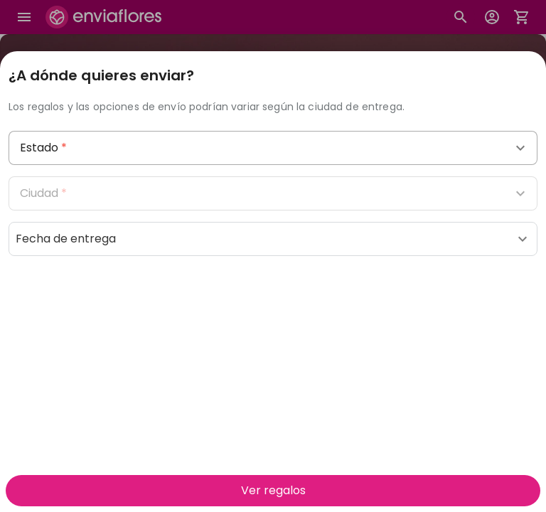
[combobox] (273, 148)
